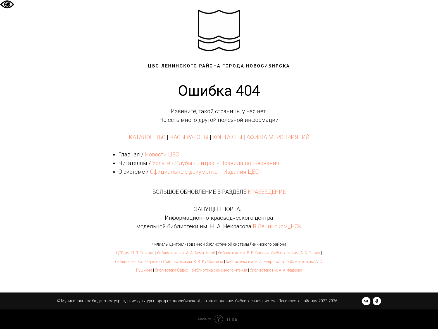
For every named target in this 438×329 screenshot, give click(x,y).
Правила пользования (249, 163)
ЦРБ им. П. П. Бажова (135, 253)
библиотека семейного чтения (219, 270)
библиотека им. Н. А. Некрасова (255, 261)
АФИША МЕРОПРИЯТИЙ (278, 137)
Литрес (206, 163)
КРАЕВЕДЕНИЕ (267, 191)
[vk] (366, 301)
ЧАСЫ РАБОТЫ (189, 137)
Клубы (183, 163)
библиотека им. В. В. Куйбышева (194, 261)
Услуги (161, 163)
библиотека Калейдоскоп (138, 261)
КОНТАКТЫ (227, 137)
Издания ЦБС (240, 171)
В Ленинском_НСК (277, 226)
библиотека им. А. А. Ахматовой (186, 253)
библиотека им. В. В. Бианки (243, 253)
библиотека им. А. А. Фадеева (276, 270)
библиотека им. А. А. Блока (295, 253)
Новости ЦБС (162, 154)
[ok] (377, 301)
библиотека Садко (171, 270)
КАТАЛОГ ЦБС (147, 137)
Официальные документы (184, 171)
